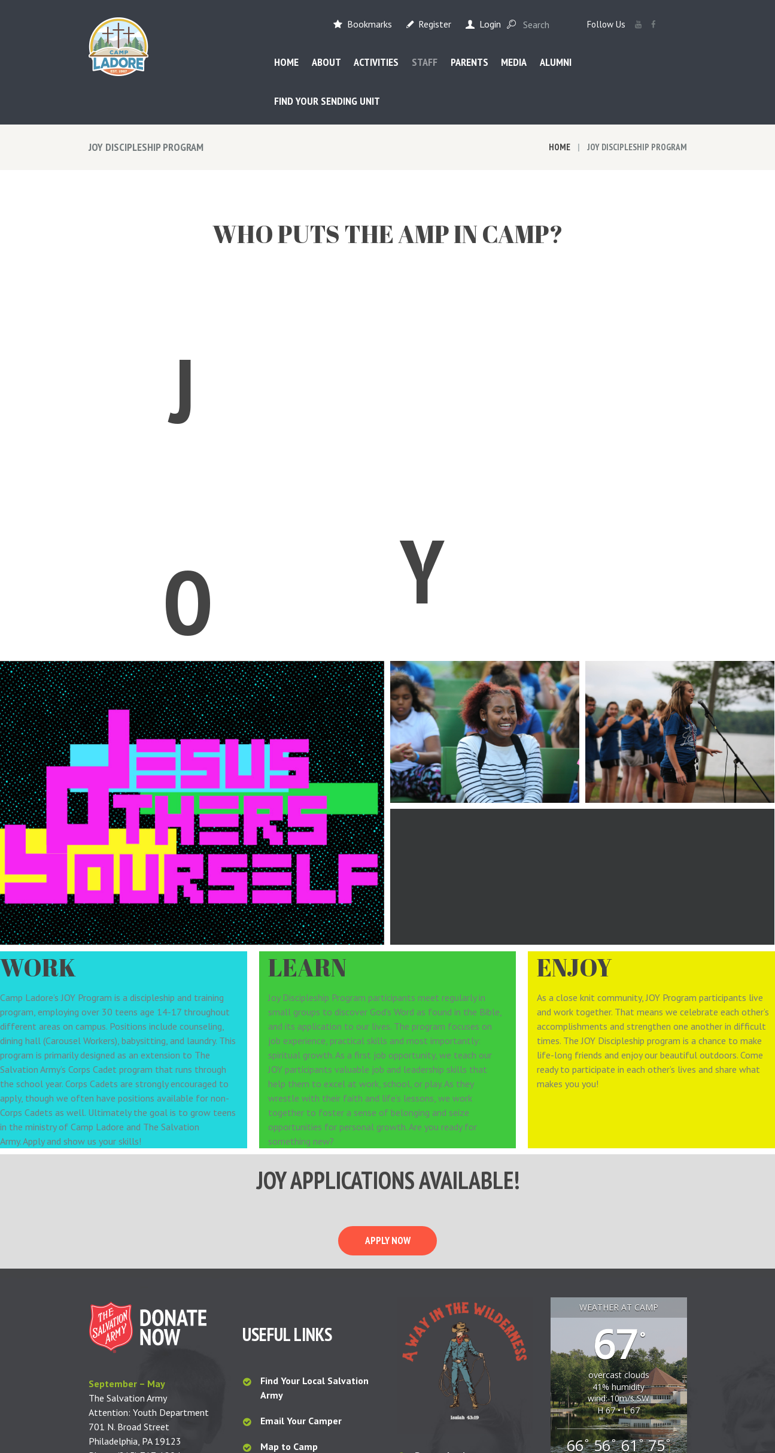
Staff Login (439, 1257)
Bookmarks (369, 24)
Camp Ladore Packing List (317, 1249)
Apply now (388, 1016)
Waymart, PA (618, 1258)
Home (559, 147)
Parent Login (442, 1231)
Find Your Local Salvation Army (314, 1164)
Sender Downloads (455, 1283)
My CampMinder (449, 1309)
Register (434, 24)
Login (490, 24)
